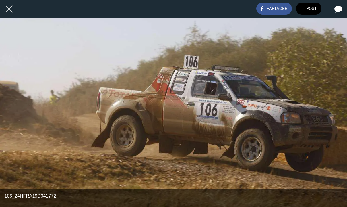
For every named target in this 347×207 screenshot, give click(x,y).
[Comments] (338, 9)
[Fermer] (9, 9)
